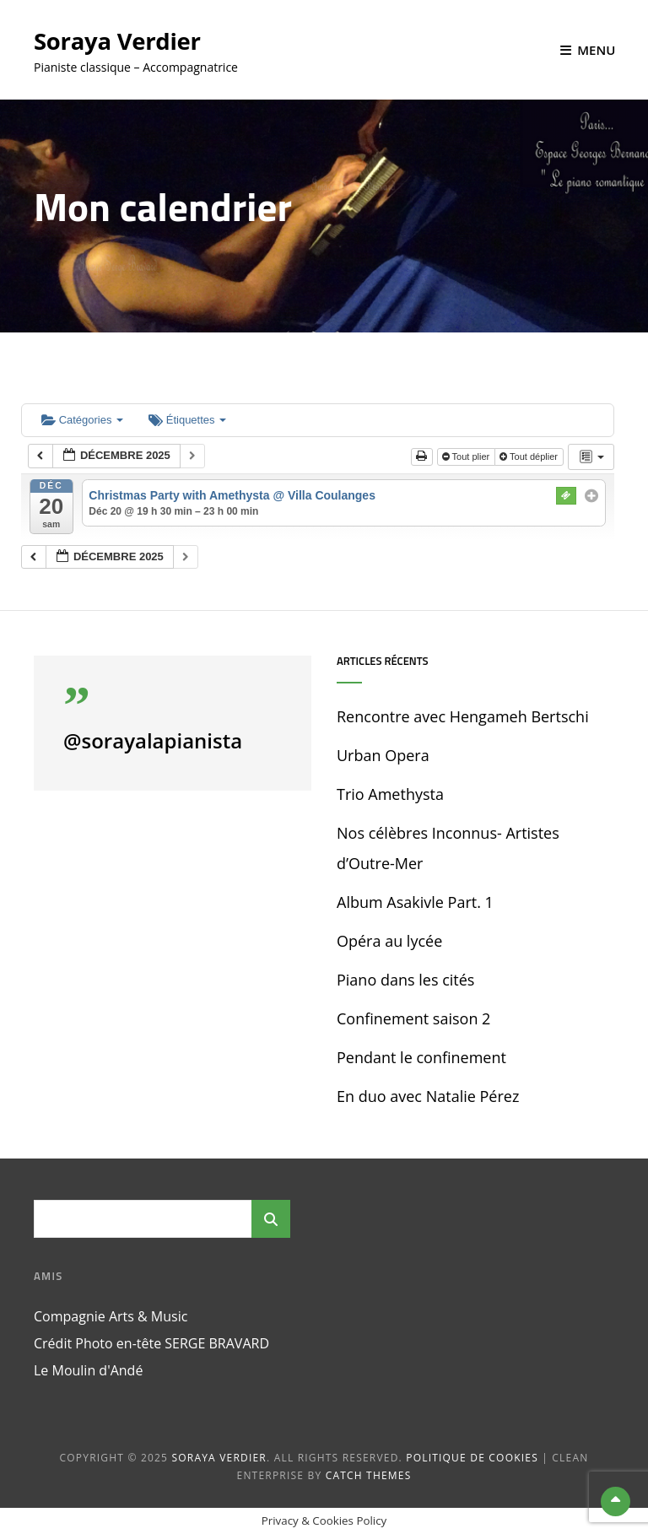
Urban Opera (383, 755)
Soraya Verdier (119, 40)
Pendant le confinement (421, 1057)
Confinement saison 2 (413, 1018)
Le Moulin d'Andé (88, 1370)
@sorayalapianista (152, 740)
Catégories (82, 419)
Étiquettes (187, 419)
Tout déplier (530, 456)
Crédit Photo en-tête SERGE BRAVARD (151, 1343)
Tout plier (467, 456)
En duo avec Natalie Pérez (428, 1096)
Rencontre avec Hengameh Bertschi (463, 716)
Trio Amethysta (390, 794)
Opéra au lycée (389, 941)
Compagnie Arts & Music (110, 1316)
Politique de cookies (472, 1457)
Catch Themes (369, 1475)
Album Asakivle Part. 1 (415, 902)
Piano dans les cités (405, 980)
